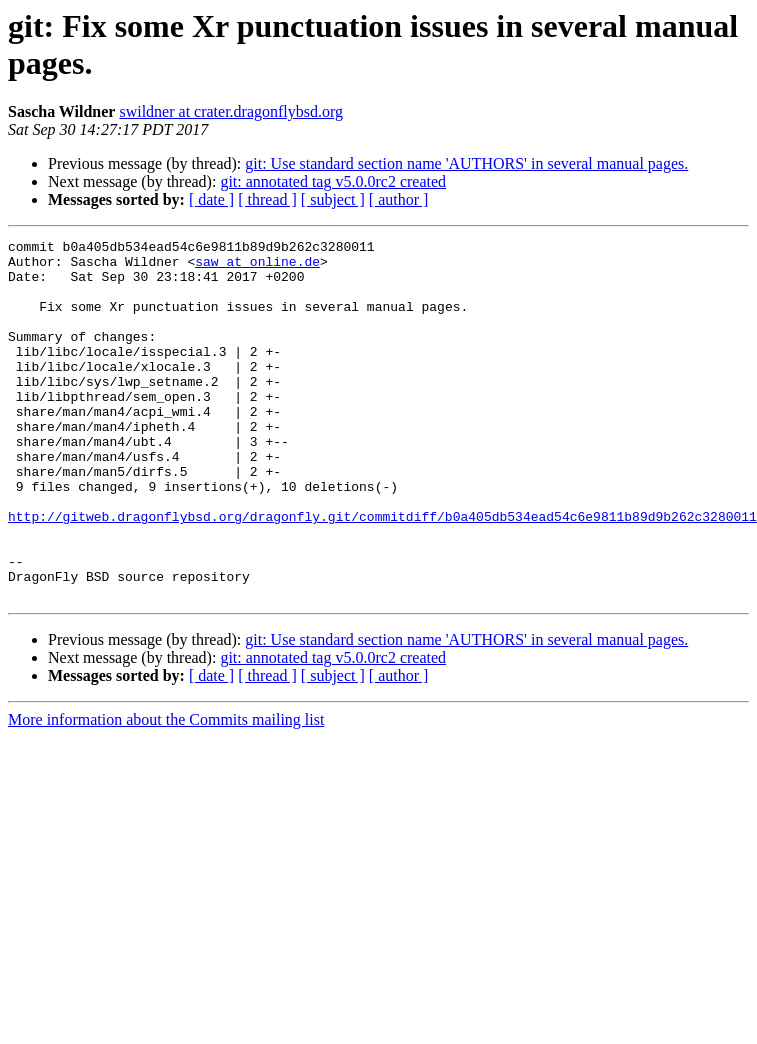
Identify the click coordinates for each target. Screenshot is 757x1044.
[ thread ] (267, 199)
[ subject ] (333, 199)
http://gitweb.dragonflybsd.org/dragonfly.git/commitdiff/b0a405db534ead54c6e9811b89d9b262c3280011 (382, 573)
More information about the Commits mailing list (166, 791)
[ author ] (399, 199)
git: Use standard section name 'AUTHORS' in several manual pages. (466, 163)
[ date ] (211, 199)
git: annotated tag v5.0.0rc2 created (333, 181)
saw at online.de (257, 267)
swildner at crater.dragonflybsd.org (231, 111)
